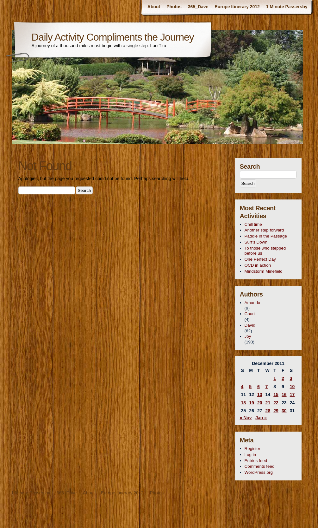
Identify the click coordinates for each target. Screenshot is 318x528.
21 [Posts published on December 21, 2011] (268, 402)
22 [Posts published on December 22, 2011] (275, 402)
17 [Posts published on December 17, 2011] (292, 394)
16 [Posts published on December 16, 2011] (284, 394)
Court (250, 313)
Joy (248, 336)
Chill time (253, 224)
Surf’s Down (256, 242)
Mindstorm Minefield (264, 271)
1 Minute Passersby (287, 6)
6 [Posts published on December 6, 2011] (258, 386)
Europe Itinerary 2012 (237, 6)
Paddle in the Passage (266, 236)
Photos (173, 6)
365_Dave (198, 6)
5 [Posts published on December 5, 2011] (250, 386)
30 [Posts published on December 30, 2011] (284, 410)
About (153, 6)
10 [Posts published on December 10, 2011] (292, 386)
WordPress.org (259, 472)
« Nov (246, 417)
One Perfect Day (260, 259)
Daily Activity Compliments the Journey (113, 37)
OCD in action (258, 265)
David (250, 325)
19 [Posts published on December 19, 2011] (251, 402)
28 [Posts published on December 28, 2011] (268, 410)
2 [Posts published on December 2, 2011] (283, 378)
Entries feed (256, 460)
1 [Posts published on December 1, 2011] (274, 378)
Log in (250, 454)
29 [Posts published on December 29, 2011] (275, 410)
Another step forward (264, 230)
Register (252, 448)
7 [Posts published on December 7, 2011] (266, 386)
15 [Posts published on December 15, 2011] (275, 394)
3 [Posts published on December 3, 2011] (291, 378)
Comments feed (260, 466)
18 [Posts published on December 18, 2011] (243, 402)
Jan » (261, 417)
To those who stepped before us (265, 251)
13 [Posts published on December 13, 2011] (259, 394)
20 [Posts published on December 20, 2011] (259, 402)
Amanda (252, 302)
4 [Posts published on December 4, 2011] (242, 386)
